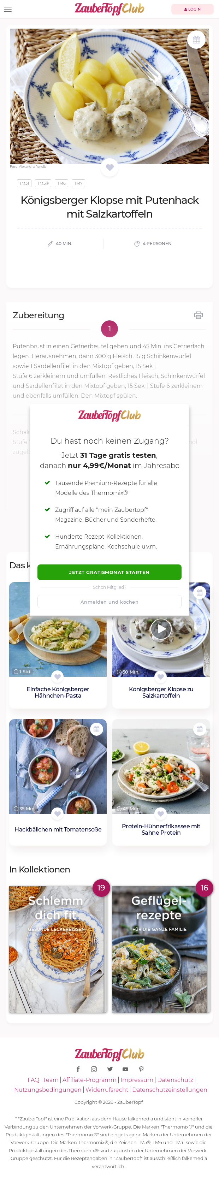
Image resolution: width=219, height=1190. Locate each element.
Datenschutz (175, 1080)
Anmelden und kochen (110, 602)
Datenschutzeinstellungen (169, 1090)
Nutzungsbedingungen (48, 1090)
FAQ (33, 1080)
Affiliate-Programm (90, 1080)
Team (51, 1080)
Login (192, 9)
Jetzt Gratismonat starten (109, 572)
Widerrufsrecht (106, 1090)
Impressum (136, 1080)
